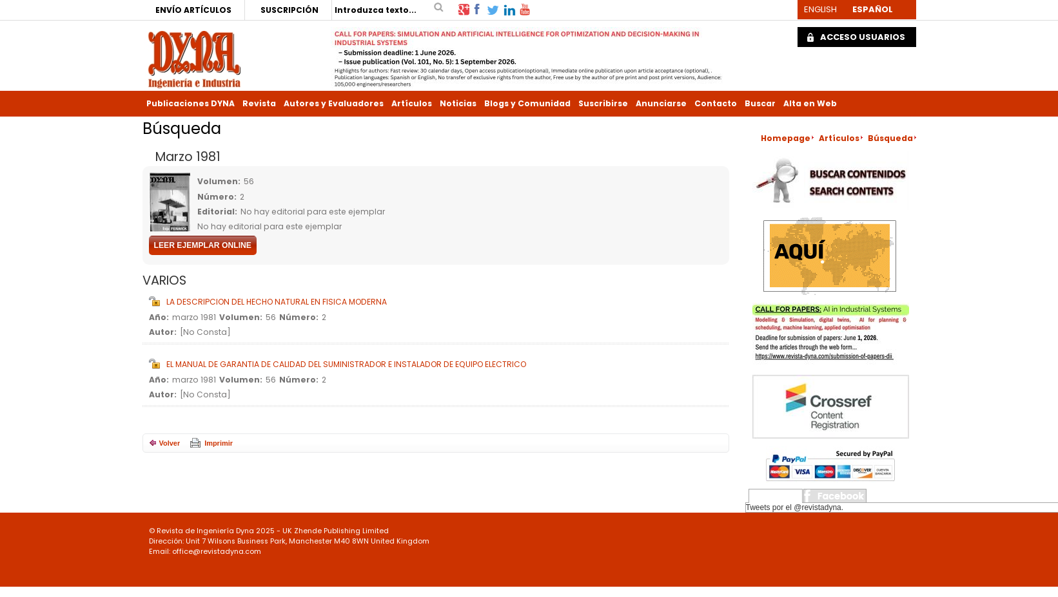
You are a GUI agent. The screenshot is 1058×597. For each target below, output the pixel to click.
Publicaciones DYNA (190, 103)
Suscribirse (603, 103)
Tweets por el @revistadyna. (795, 507)
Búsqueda (890, 138)
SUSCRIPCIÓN (289, 10)
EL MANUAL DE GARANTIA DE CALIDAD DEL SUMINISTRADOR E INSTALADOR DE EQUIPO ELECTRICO (346, 364)
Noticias (458, 103)
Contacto (715, 103)
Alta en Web (810, 103)
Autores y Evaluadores (334, 103)
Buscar (760, 103)
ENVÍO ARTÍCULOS (193, 10)
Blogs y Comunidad (527, 103)
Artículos (411, 103)
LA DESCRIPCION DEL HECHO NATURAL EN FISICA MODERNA (276, 301)
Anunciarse (661, 103)
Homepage (785, 138)
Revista (259, 103)
